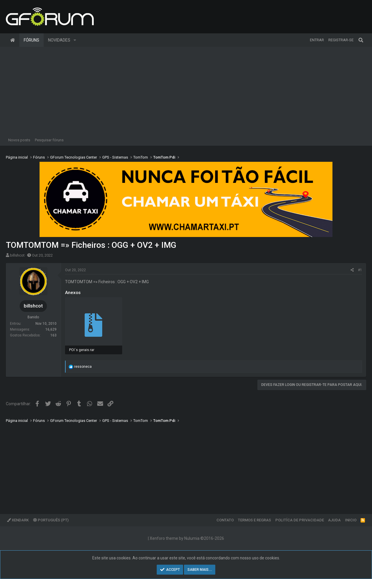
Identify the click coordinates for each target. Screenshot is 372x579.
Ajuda (334, 520)
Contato (225, 520)
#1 (360, 270)
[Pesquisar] (361, 40)
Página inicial (12, 40)
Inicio (350, 520)
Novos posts (19, 140)
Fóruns (31, 40)
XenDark (18, 520)
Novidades (59, 40)
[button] (75, 40)
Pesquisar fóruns (49, 140)
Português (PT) (51, 520)
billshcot (17, 255)
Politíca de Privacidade (299, 520)
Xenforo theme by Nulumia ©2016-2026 (187, 538)
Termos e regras (254, 520)
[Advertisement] (186, 91)
